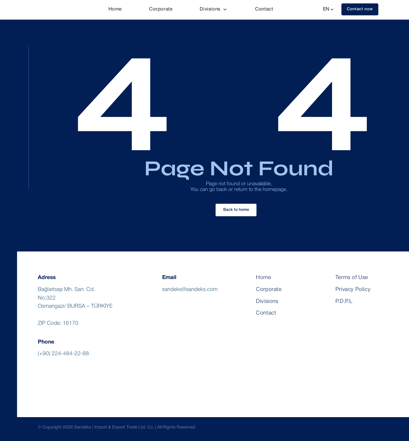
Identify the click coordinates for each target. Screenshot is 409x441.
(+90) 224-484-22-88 (63, 353)
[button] (359, 9)
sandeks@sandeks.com (190, 289)
